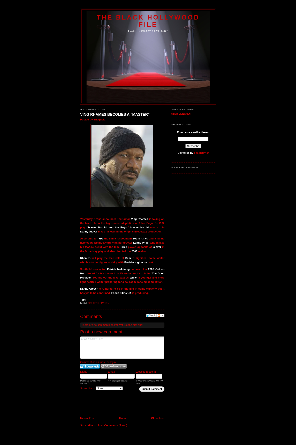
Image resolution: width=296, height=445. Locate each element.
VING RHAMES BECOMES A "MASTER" (115, 114)
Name (83, 371)
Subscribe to (101, 388)
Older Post (157, 418)
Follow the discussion (160, 315)
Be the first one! (133, 324)
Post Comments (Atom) (112, 425)
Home (123, 418)
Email (111, 371)
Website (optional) (146, 371)
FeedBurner (201, 152)
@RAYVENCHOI (181, 113)
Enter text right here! (122, 347)
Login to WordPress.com (114, 366)
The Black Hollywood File (148, 21)
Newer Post (87, 418)
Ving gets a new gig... (98, 303)
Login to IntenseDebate (90, 366)
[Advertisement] (104, 407)
